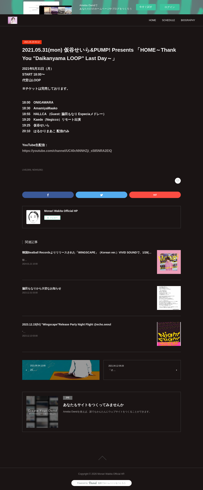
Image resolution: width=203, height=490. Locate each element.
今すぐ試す (145, 6)
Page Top (101, 458)
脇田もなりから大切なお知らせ (41, 288)
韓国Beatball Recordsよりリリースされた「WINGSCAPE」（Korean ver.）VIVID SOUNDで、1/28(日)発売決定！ (94, 252)
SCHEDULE (168, 20)
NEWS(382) (37, 170)
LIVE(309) (26, 170)
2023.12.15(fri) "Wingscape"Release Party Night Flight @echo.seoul (66, 324)
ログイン (170, 7)
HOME (152, 20)
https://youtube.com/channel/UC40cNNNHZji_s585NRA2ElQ (67, 150)
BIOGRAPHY (188, 20)
